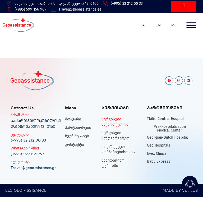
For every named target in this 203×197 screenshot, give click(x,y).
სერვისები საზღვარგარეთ (116, 135)
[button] (183, 5)
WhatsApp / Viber (25, 148)
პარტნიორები (78, 127)
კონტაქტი (74, 144)
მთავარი (73, 119)
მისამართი (20, 115)
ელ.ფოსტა (20, 162)
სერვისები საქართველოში (116, 122)
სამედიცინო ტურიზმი (113, 163)
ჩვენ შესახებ (77, 136)
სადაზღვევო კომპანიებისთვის (117, 149)
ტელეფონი (20, 134)
